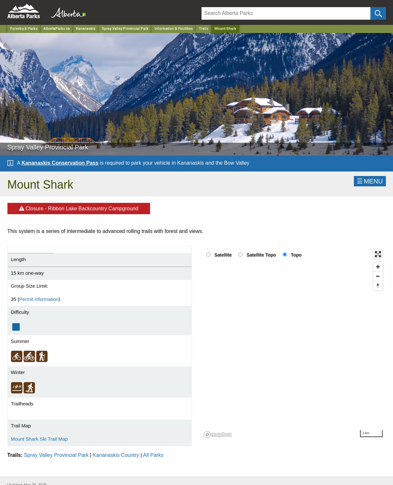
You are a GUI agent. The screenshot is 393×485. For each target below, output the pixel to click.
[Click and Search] (378, 13)
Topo (296, 255)
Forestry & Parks (24, 29)
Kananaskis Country (116, 455)
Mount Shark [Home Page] (225, 29)
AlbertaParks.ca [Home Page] (57, 29)
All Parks (153, 455)
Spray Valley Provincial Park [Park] (125, 29)
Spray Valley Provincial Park (56, 455)
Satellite (223, 255)
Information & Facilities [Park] (174, 29)
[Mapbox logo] (217, 434)
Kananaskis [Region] (85, 29)
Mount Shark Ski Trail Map (39, 439)
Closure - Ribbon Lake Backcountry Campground (78, 207)
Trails (203, 29)
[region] (294, 343)
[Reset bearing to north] (378, 285)
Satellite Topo (261, 255)
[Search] (286, 13)
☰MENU (370, 181)
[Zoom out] (378, 276)
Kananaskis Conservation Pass (60, 163)
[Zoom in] (378, 266)
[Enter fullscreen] (378, 254)
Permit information (39, 299)
